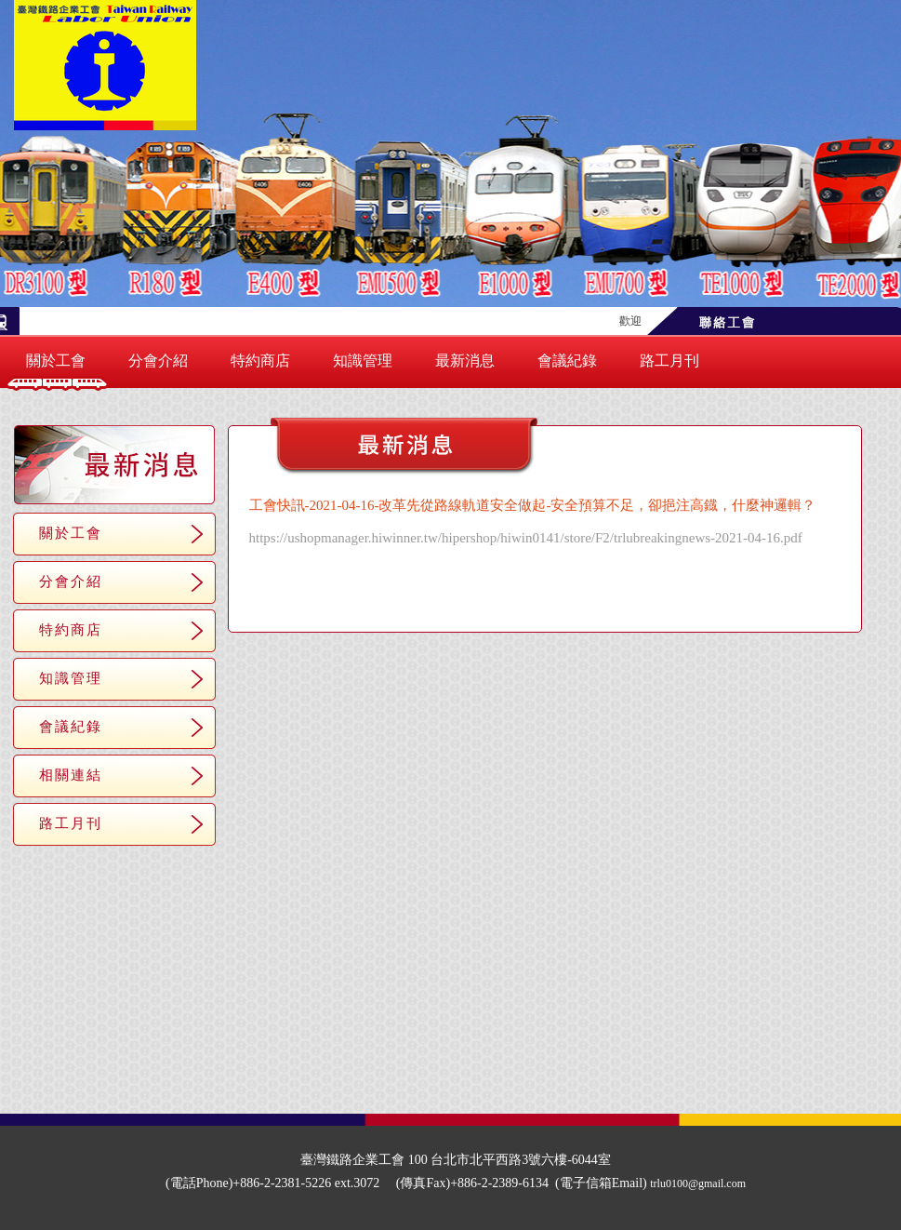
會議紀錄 (567, 360)
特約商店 (260, 360)
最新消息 (465, 360)
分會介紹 (158, 360)
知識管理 (362, 360)
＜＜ (480, 602)
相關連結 (70, 774)
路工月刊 (669, 360)
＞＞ (610, 602)
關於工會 (56, 360)
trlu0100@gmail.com (698, 1183)
